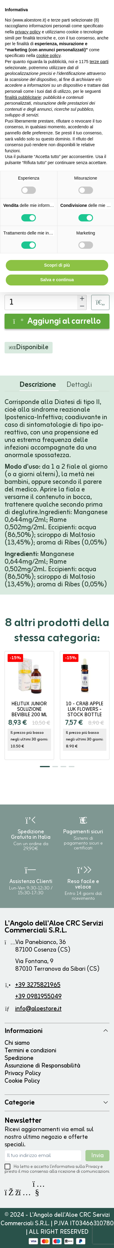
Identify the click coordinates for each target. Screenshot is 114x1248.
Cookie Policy (22, 1081)
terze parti (99, 61)
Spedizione (19, 1058)
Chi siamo (17, 1043)
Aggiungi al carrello (57, 322)
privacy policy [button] (27, 31)
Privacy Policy (23, 1073)
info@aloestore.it (38, 1009)
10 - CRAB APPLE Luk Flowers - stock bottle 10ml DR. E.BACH (84, 712)
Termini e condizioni (30, 1051)
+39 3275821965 (37, 985)
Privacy (92, 1167)
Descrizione (37, 386)
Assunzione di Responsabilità (42, 1066)
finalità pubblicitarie (23, 97)
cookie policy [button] (48, 55)
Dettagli (79, 386)
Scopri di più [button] (57, 265)
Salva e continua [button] (57, 279)
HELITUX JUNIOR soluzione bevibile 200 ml (29, 709)
